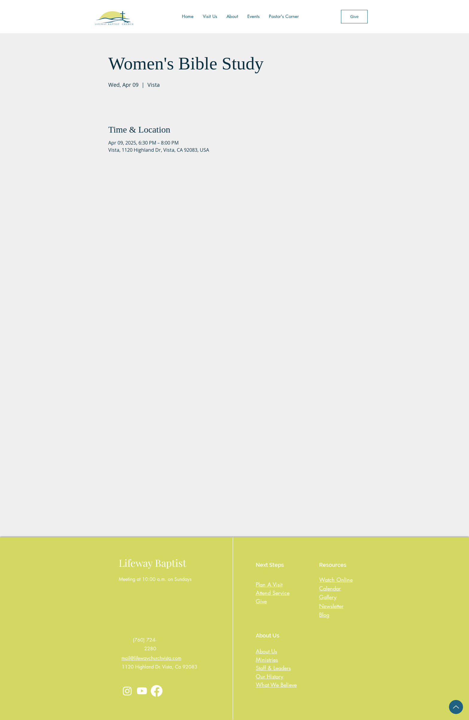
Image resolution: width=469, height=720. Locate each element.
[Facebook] (156, 691)
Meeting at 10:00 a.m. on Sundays (155, 579)
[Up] (456, 707)
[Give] (354, 16)
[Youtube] (142, 691)
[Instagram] (127, 691)
